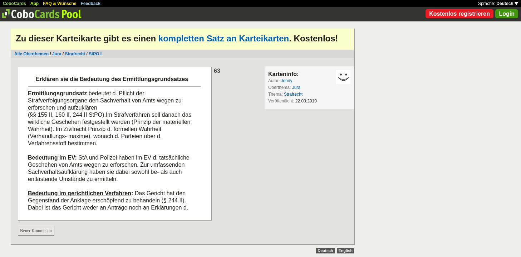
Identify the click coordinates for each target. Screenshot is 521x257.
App (34, 3)
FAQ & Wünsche (59, 3)
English (345, 250)
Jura (56, 53)
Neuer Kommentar (36, 230)
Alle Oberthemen (31, 53)
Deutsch (507, 3)
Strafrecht (75, 53)
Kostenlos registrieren (459, 14)
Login (507, 14)
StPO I (95, 53)
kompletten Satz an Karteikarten (223, 38)
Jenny (286, 80)
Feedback (90, 3)
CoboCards (14, 3)
